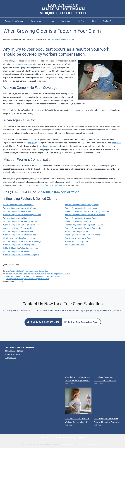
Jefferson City (59, 437)
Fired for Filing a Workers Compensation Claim (84, 224)
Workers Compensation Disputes (78, 221)
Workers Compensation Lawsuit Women (19, 208)
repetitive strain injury (28, 64)
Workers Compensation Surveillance (18, 231)
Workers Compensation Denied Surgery (81, 208)
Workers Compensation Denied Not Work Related (85, 214)
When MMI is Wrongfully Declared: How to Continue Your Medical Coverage (33, 276)
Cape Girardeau (46, 437)
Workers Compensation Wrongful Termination (84, 228)
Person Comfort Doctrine (75, 244)
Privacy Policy (81, 444)
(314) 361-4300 (10, 357)
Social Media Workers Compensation (18, 204)
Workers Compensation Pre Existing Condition (22, 214)
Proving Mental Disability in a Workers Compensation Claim (27, 279)
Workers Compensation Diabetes (16, 218)
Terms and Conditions (96, 444)
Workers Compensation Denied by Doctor (81, 204)
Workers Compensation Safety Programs (20, 221)
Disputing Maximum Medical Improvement (82, 234)
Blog (96, 21)
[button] (119, 21)
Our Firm (83, 21)
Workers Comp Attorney (16, 21)
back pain (32, 142)
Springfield (81, 437)
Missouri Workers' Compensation (18, 273)
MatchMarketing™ (68, 444)
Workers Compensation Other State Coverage (22, 241)
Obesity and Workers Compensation (18, 228)
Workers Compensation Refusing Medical (20, 244)
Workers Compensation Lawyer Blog (35, 271)
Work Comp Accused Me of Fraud (78, 238)
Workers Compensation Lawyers (58, 273)
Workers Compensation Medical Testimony (20, 224)
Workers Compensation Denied (16, 251)
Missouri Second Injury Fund (76, 241)
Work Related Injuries (13, 271)
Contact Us (107, 21)
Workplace (68, 21)
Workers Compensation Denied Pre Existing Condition (87, 211)
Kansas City (70, 437)
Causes (53, 21)
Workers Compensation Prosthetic (17, 211)
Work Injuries (38, 21)
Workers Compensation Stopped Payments (82, 218)
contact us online (40, 310)
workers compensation (49, 146)
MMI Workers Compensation (76, 231)
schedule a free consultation (58, 192)
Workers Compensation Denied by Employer (21, 254)
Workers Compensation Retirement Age (19, 234)
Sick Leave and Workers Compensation (19, 238)
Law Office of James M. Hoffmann (62, 39)
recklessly (75, 110)
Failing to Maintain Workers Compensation (20, 248)
